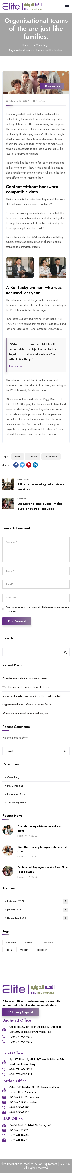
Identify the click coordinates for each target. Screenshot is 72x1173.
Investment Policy (17, 794)
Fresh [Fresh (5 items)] (9, 950)
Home (25, 45)
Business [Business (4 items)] (29, 942)
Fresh (17, 456)
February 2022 (37, 901)
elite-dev (40, 101)
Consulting (13, 777)
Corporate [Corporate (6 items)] (47, 942)
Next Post (21, 498)
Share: (6, 465)
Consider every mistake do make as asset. (25, 678)
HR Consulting (39, 45)
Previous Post (23, 479)
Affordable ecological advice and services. (25, 713)
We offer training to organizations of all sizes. (26, 687)
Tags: (5, 456)
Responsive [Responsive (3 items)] (43, 950)
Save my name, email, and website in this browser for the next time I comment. (37, 609)
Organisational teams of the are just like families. (27, 704)
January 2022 (37, 910)
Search (7, 638)
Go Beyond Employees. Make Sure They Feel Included (31, 696)
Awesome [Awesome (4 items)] (11, 942)
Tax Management (16, 802)
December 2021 (37, 918)
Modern (32, 456)
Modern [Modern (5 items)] (24, 950)
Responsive (51, 456)
